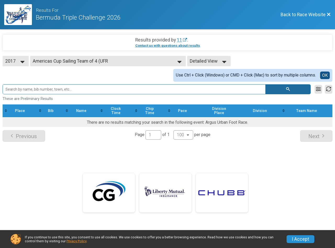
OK (325, 75)
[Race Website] (20, 14)
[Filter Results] (318, 89)
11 (179, 40)
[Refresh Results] (328, 89)
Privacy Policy (76, 241)
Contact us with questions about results (167, 46)
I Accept (300, 239)
